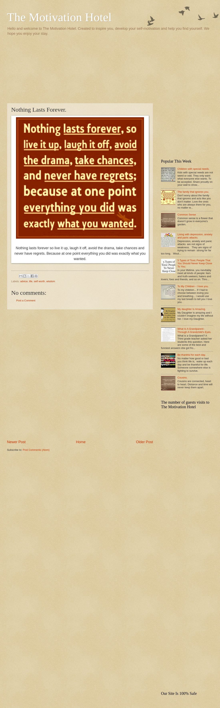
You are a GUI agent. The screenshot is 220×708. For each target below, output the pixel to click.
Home (81, 442)
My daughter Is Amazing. (191, 309)
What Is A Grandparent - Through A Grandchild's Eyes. (194, 330)
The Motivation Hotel (59, 17)
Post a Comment (25, 300)
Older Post (144, 442)
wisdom (50, 281)
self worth (39, 281)
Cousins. (182, 377)
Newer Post (16, 442)
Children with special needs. (193, 168)
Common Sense (186, 214)
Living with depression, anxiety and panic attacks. (194, 236)
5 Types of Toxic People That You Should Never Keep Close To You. (194, 263)
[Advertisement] (110, 69)
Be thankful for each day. (191, 354)
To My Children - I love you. (193, 286)
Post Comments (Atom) (36, 449)
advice (24, 281)
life (30, 281)
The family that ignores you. (193, 191)
